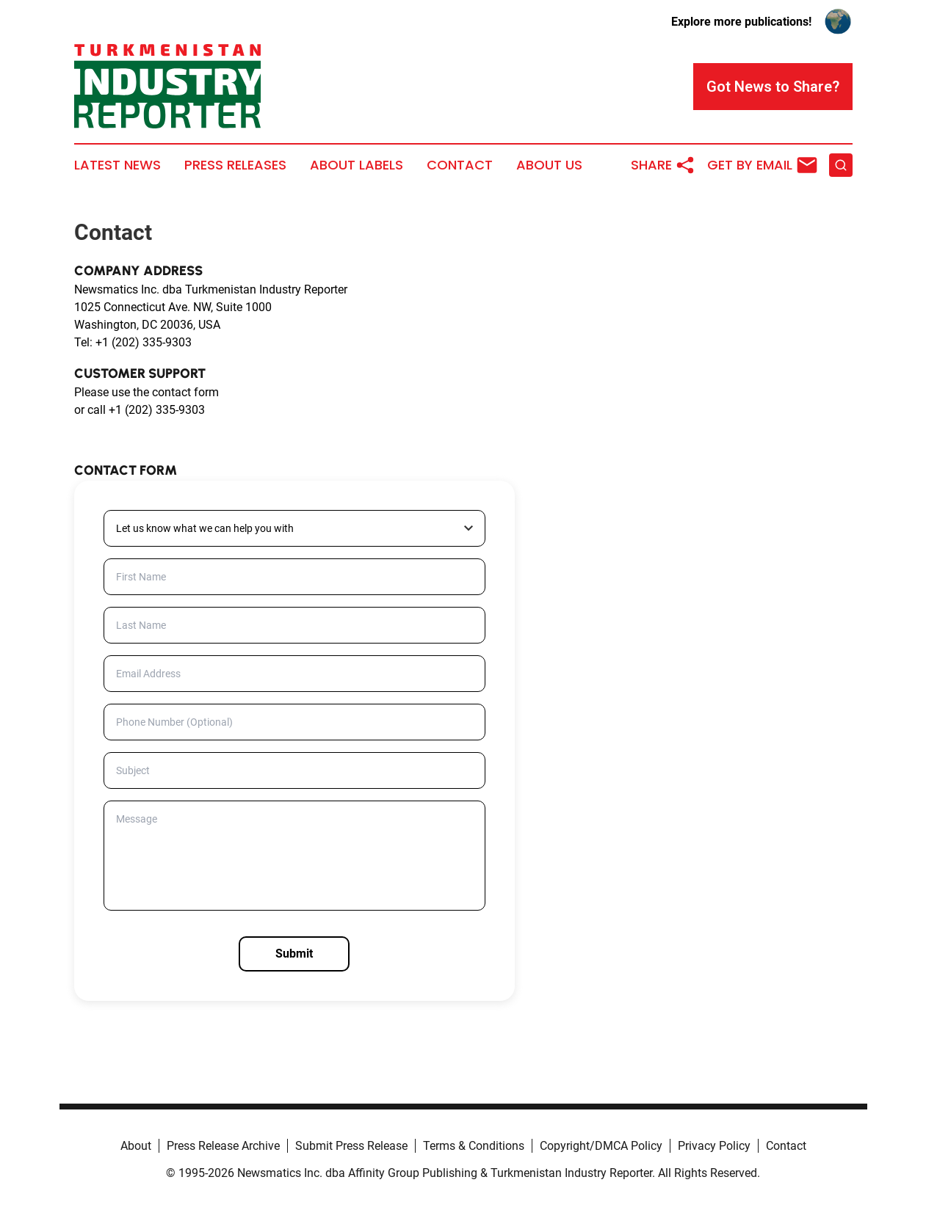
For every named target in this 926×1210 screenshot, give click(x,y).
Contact (460, 165)
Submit (294, 954)
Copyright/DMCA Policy (601, 1146)
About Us (549, 165)
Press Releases (235, 165)
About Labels (356, 165)
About (135, 1146)
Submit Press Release (351, 1146)
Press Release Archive (223, 1146)
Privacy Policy (714, 1146)
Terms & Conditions (473, 1146)
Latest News (117, 165)
